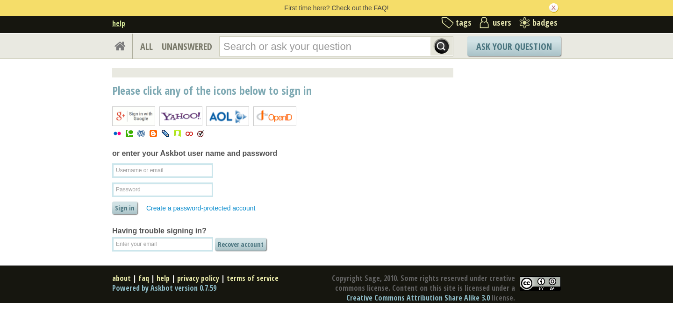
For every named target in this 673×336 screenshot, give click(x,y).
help (118, 23)
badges (545, 22)
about (121, 278)
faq (143, 278)
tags (464, 22)
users (502, 22)
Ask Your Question (514, 46)
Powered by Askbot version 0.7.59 (164, 288)
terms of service (253, 278)
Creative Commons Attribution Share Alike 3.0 (418, 298)
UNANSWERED (187, 46)
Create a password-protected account (200, 208)
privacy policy (198, 278)
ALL (146, 46)
